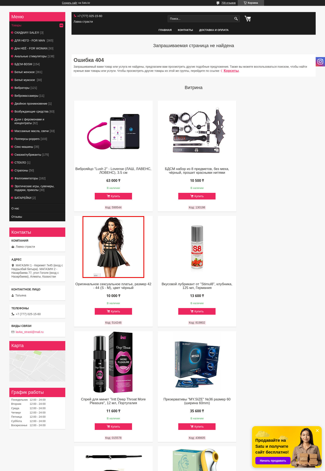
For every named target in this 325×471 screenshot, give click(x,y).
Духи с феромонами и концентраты (29, 121)
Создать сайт (69, 2)
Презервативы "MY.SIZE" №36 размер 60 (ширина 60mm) (275, 286)
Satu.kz (180, 463)
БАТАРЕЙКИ (23, 197)
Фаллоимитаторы (26, 178)
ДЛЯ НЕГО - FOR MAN (30, 40)
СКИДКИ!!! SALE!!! (27, 32)
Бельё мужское (25, 80)
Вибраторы (22, 87)
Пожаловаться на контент (172, 467)
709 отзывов (228, 2)
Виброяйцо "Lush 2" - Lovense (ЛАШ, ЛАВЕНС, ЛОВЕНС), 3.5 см (112, 170)
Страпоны (21, 170)
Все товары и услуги (192, 450)
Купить (114, 196)
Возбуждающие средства (32, 111)
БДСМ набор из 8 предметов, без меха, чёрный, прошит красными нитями (193, 170)
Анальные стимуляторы (31, 56)
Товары (16, 25)
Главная (165, 30)
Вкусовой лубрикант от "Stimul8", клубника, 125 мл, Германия (112, 286)
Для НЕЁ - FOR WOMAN (31, 48)
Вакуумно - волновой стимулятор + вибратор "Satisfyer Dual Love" (193, 401)
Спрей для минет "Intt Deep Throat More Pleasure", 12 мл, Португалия (193, 286)
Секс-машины (24, 146)
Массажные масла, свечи (32, 131)
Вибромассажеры (26, 95)
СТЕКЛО (20, 162)
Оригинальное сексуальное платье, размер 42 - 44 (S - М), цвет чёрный (274, 170)
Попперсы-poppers (27, 139)
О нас (15, 208)
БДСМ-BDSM (23, 64)
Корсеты (231, 71)
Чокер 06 (112, 399)
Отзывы (16, 216)
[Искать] (236, 19)
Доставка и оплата (214, 30)
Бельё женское (25, 72)
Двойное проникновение (31, 103)
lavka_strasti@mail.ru (30, 332)
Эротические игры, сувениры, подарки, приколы (34, 188)
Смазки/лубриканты (28, 154)
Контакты (185, 30)
